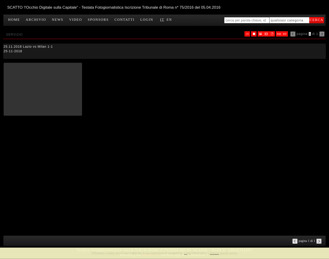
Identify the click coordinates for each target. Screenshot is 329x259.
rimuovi (214, 253)
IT (162, 19)
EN (169, 19)
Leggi (187, 253)
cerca (317, 20)
